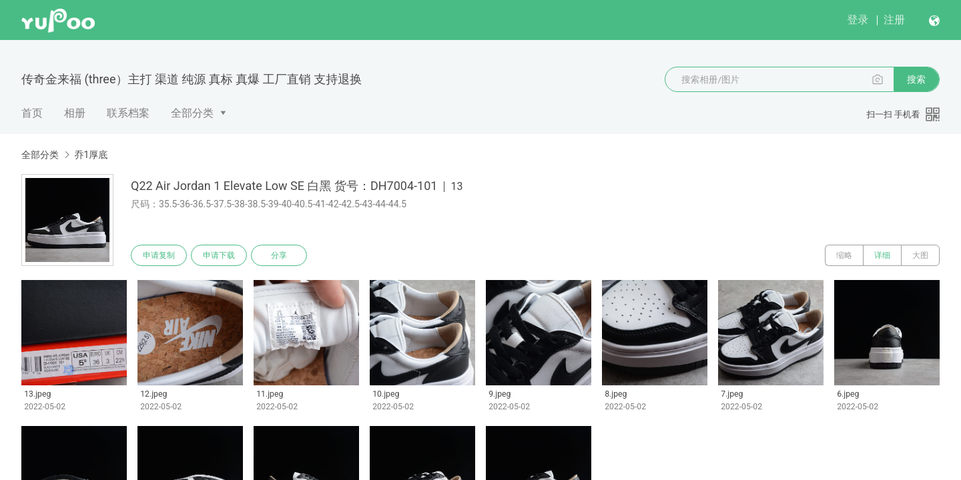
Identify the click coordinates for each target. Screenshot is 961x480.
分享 (279, 255)
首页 (32, 113)
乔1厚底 (90, 154)
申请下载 (219, 255)
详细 (882, 255)
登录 (857, 19)
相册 (74, 113)
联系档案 (128, 113)
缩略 (844, 255)
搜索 (916, 79)
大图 (920, 255)
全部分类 (192, 113)
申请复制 (159, 255)
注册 (894, 19)
